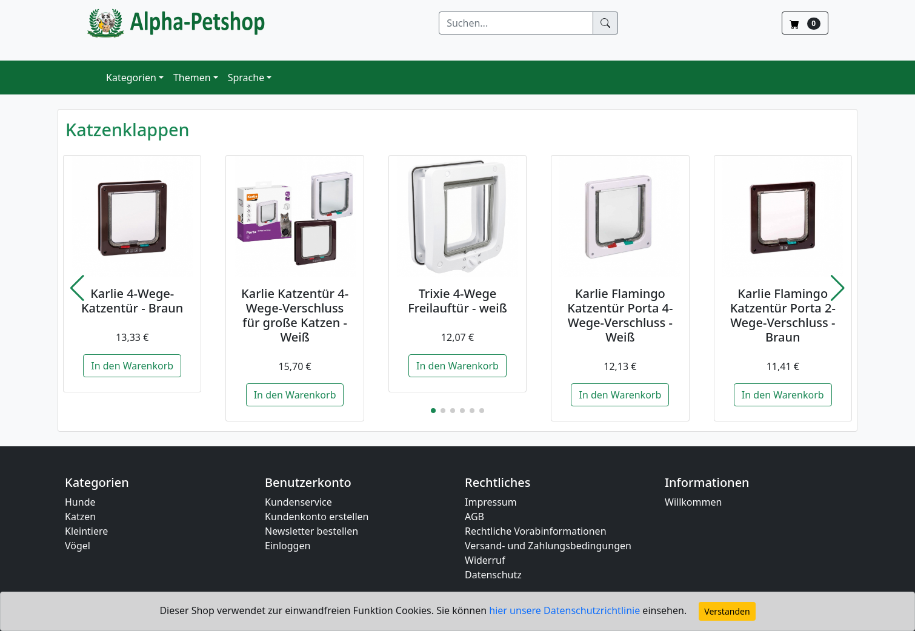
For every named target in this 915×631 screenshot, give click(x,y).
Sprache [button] (246, 77)
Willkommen (693, 502)
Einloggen (287, 545)
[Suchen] (516, 23)
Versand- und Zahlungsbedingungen (548, 545)
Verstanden (727, 611)
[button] (77, 288)
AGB (474, 516)
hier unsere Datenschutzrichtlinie (565, 610)
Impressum (491, 502)
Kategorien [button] (131, 77)
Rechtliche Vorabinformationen (536, 531)
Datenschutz (493, 574)
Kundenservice (298, 502)
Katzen (80, 516)
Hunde (80, 502)
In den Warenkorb (132, 365)
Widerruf (485, 560)
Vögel (77, 545)
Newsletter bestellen (311, 531)
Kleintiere (86, 531)
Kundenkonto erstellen (316, 516)
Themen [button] (192, 77)
